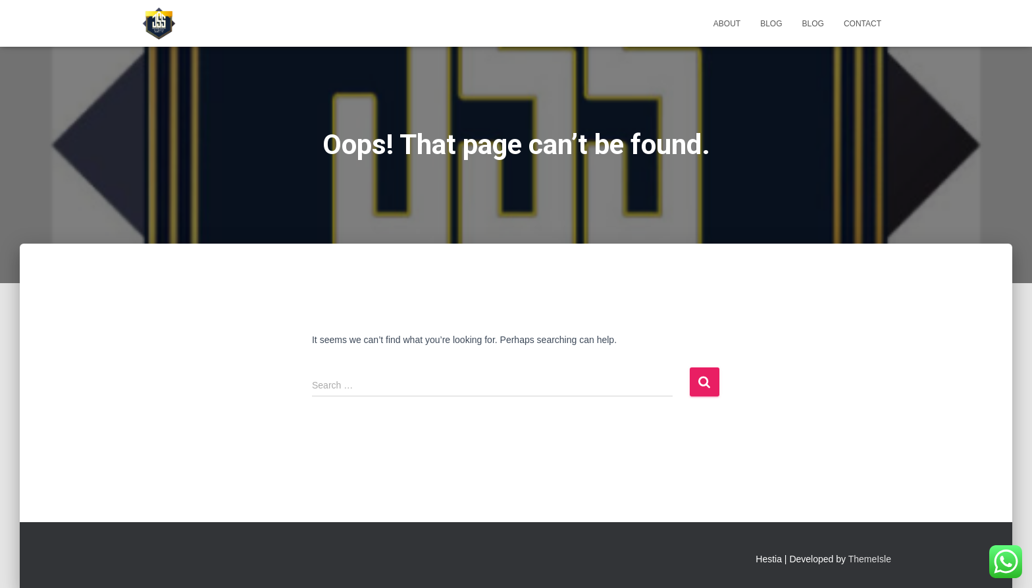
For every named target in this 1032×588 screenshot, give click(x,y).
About (726, 23)
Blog (771, 23)
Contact (862, 23)
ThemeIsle (869, 559)
